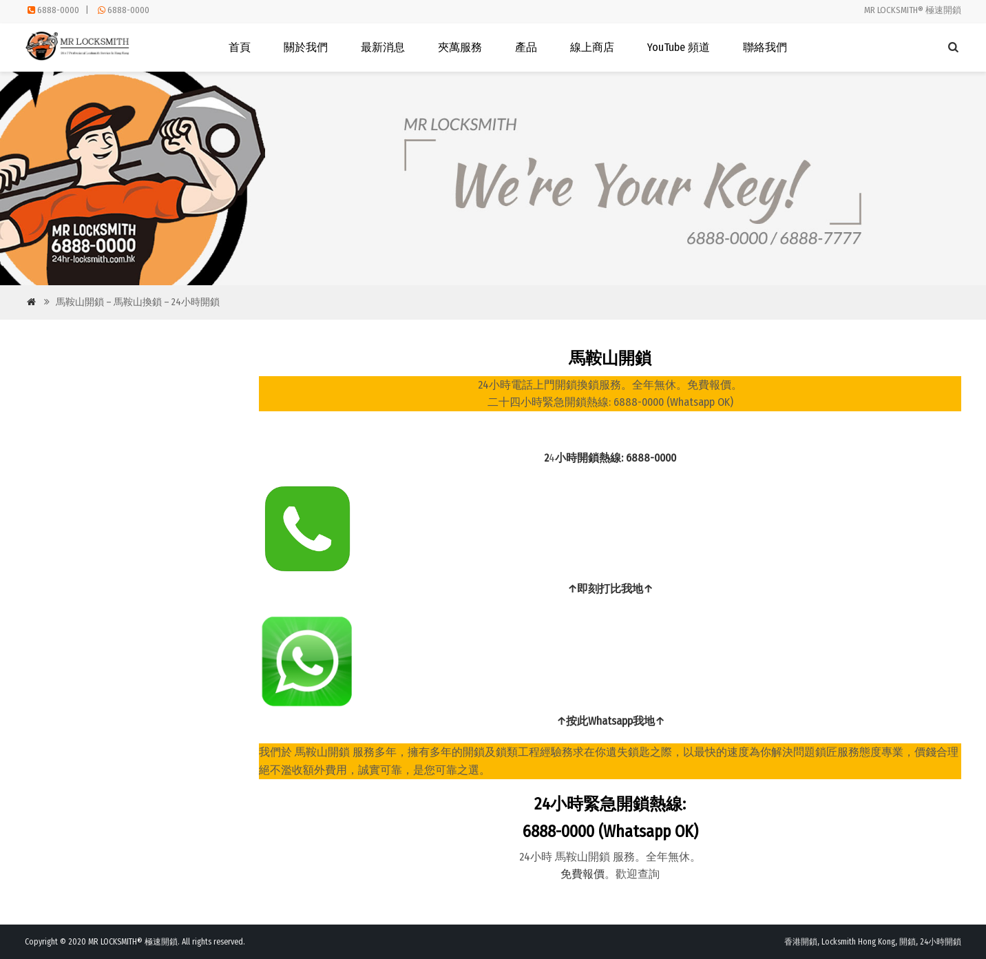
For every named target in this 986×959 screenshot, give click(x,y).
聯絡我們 (765, 47)
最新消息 (383, 47)
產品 (526, 47)
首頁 (240, 47)
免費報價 (582, 873)
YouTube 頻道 (678, 47)
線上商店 (592, 47)
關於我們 (306, 47)
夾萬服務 (460, 47)
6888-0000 (58, 10)
